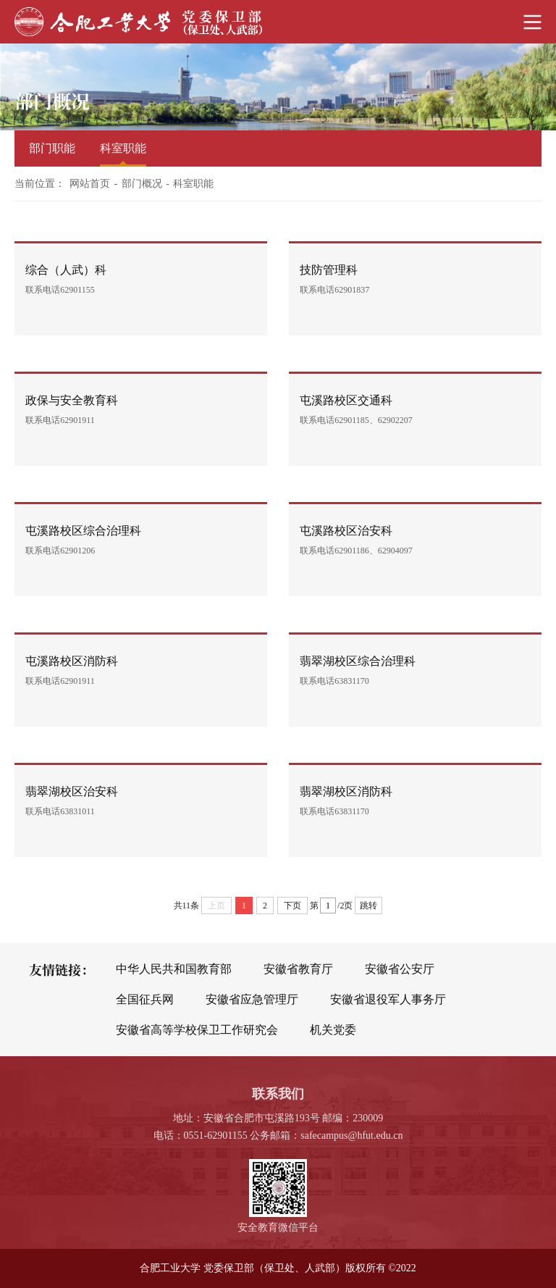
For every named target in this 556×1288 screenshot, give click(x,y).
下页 (292, 905)
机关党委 (333, 1030)
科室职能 (123, 148)
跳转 (368, 905)
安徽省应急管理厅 (252, 999)
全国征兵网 (145, 999)
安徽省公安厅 (399, 969)
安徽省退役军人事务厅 (388, 999)
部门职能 (52, 148)
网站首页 (90, 183)
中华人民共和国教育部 (174, 969)
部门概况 (142, 183)
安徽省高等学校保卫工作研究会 (197, 1030)
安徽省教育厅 (298, 969)
